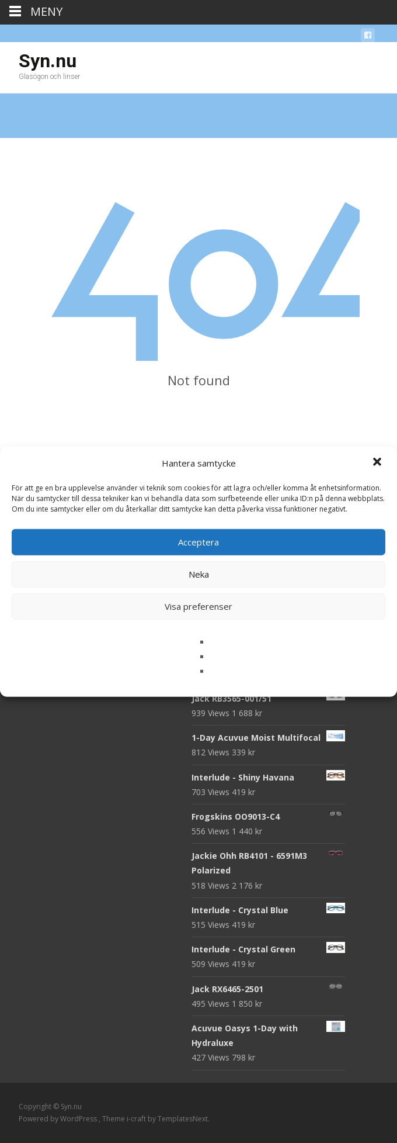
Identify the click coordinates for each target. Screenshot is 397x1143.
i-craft (137, 1119)
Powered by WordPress (59, 1119)
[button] (378, 463)
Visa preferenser (198, 606)
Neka (199, 574)
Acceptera (198, 542)
